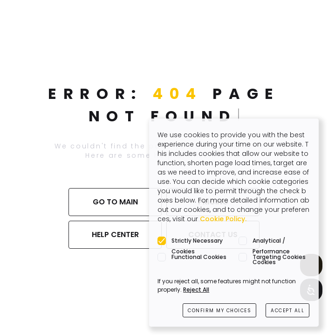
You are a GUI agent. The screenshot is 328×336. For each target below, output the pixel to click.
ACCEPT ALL (287, 310)
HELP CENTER (115, 234)
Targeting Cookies (279, 257)
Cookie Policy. (223, 219)
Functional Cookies (198, 257)
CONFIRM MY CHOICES (219, 310)
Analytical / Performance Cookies (271, 241)
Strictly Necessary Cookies (197, 241)
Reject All (196, 290)
